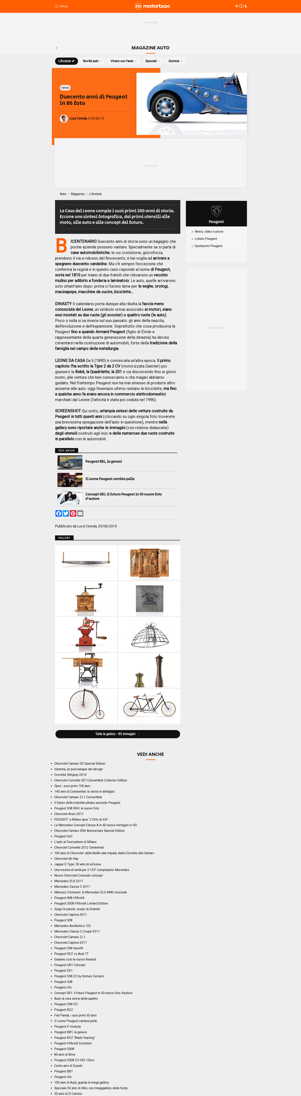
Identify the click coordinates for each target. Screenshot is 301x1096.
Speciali (153, 61)
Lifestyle (66, 61)
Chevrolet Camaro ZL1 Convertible (78, 797)
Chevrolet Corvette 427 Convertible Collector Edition (90, 780)
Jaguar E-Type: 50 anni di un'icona (77, 864)
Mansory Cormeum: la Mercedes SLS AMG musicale (90, 892)
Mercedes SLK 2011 (68, 881)
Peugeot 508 (63, 920)
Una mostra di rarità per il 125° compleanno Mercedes (91, 870)
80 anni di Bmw (64, 1054)
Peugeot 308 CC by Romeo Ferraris (79, 976)
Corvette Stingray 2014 (70, 775)
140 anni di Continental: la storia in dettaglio (84, 791)
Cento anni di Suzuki (68, 1066)
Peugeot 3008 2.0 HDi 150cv (74, 1060)
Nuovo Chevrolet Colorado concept (78, 875)
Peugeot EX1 (63, 970)
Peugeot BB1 (63, 1071)
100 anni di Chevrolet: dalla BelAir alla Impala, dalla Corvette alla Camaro (104, 853)
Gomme (176, 61)
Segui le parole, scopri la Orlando (77, 909)
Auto (63, 194)
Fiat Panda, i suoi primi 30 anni (75, 1015)
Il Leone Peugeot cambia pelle (110, 479)
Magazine (78, 194)
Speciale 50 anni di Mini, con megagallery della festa (90, 1088)
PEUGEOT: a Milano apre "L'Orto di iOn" (81, 819)
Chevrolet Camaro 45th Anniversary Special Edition (89, 831)
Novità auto (93, 61)
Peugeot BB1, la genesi (104, 461)
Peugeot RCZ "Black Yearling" (74, 1038)
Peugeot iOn (63, 987)
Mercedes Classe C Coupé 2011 (77, 931)
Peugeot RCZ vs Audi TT (71, 954)
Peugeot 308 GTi (66, 1004)
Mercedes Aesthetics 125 (72, 926)
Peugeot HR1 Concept (69, 965)
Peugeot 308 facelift (68, 948)
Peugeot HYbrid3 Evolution (73, 1043)
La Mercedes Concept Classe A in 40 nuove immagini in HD (95, 825)
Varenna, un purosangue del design (78, 769)
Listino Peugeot (206, 239)
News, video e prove (209, 231)
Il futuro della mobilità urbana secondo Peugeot (87, 803)
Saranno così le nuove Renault (75, 959)
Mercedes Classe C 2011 (72, 887)
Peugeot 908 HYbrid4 (69, 898)
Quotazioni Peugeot (208, 246)
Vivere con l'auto (124, 61)
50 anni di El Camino (68, 1094)
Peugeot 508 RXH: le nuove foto (76, 808)
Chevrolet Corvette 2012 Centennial (79, 847)
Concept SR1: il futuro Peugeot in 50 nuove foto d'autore (124, 496)
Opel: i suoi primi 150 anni (72, 786)
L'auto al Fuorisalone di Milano (75, 842)
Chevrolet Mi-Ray (66, 859)
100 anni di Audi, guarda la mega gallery (81, 1082)
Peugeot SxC (63, 836)
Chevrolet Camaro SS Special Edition (79, 763)
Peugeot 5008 (64, 1049)
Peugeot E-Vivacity (67, 1026)
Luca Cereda (87, 526)
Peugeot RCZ (63, 1010)
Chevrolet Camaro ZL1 (69, 937)
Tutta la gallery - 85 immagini (117, 734)
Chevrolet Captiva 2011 (70, 915)
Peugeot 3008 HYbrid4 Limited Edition (81, 903)
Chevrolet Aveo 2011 (69, 814)
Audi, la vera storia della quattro (76, 998)
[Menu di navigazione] (61, 6)
